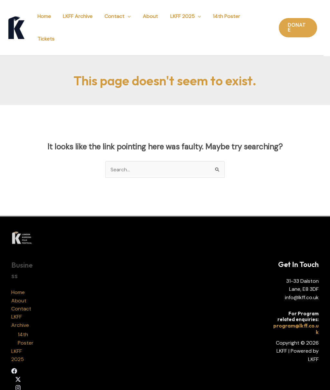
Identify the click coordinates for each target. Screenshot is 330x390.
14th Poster (225, 19)
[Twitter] (18, 363)
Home (51, 19)
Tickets (258, 19)
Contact (122, 19)
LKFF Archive (83, 19)
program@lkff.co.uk (296, 312)
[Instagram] (18, 372)
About (152, 19)
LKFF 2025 (185, 19)
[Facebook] (14, 355)
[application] (132, 19)
